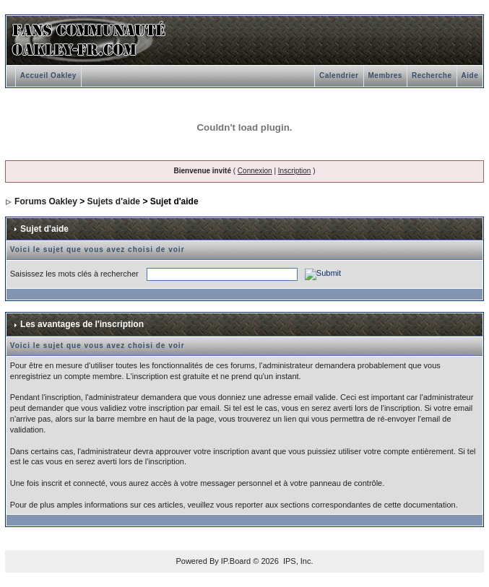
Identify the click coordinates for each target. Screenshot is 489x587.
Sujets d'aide (114, 201)
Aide (470, 75)
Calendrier (338, 75)
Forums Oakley (45, 201)
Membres (385, 75)
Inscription (294, 171)
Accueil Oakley (48, 75)
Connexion (255, 171)
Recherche (432, 75)
